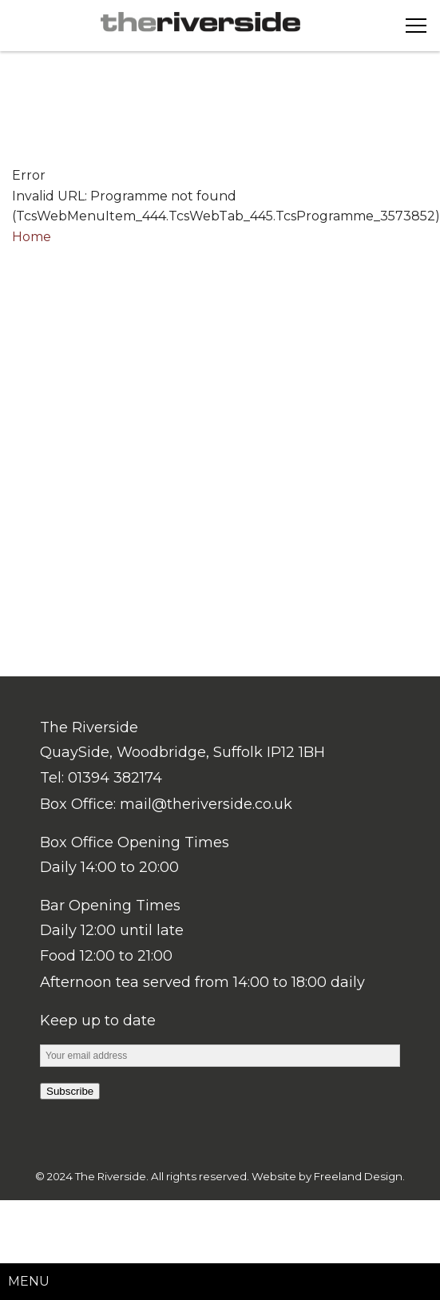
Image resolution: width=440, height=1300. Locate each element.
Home (31, 236)
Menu (29, 1281)
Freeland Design (358, 1176)
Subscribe (69, 1091)
